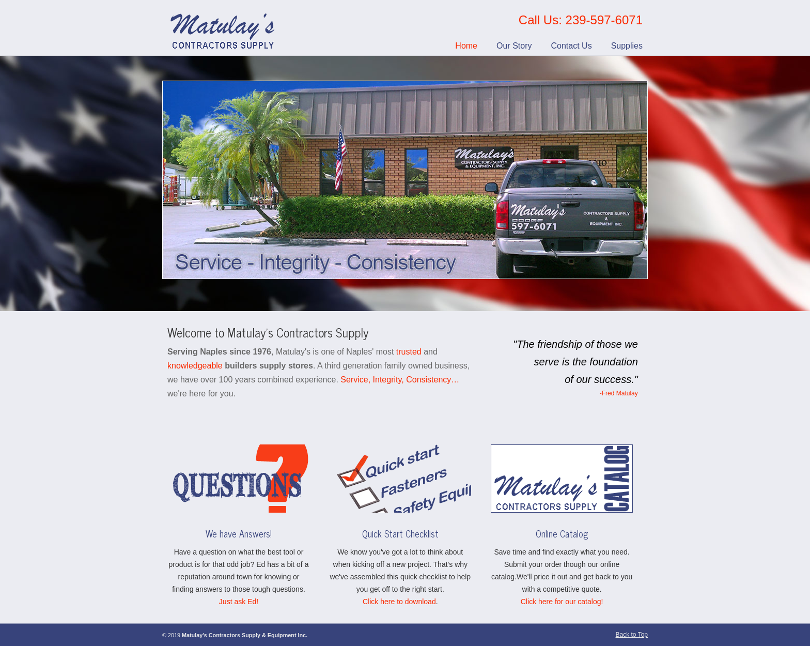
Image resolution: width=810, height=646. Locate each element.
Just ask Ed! (238, 601)
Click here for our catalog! (562, 601)
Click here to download (399, 601)
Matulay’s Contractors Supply (223, 28)
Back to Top (632, 634)
